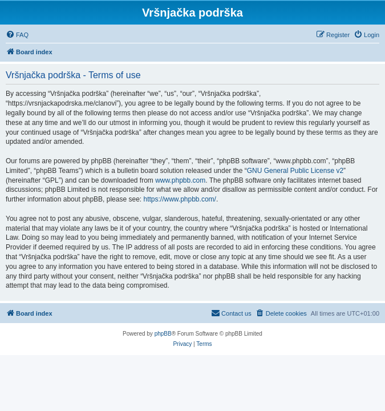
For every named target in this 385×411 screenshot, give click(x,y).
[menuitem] (17, 35)
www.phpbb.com (180, 180)
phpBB (163, 334)
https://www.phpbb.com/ (179, 199)
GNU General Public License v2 (295, 171)
